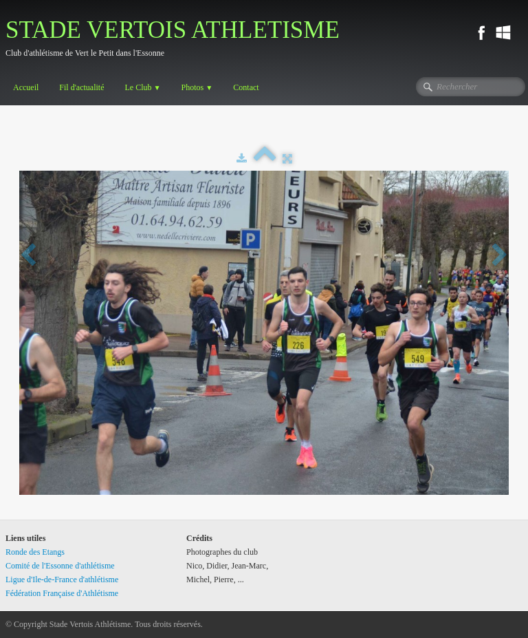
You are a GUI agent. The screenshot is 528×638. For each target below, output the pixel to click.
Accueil (25, 87)
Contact (245, 87)
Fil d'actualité (81, 87)
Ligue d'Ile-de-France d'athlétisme (62, 579)
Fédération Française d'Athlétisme (62, 593)
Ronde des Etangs (35, 552)
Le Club (142, 87)
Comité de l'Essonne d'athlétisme (60, 566)
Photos (197, 87)
